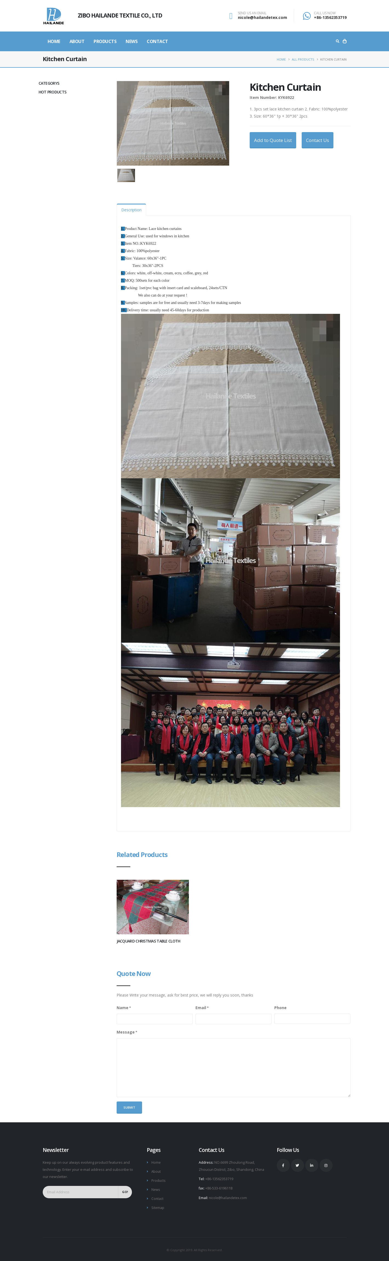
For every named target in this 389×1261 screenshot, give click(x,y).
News (131, 41)
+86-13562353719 (330, 17)
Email (200, 1007)
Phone (280, 1007)
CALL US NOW (325, 13)
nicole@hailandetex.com (262, 17)
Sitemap (158, 1206)
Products (105, 41)
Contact (157, 41)
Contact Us (317, 140)
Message (126, 1032)
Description (131, 209)
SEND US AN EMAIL (252, 13)
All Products (303, 59)
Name (122, 1007)
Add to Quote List (273, 140)
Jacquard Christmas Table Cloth (148, 941)
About (77, 41)
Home (54, 41)
